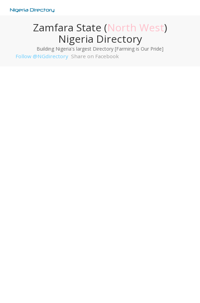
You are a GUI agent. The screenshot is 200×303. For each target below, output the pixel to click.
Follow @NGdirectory (42, 56)
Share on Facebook (95, 56)
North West (135, 27)
